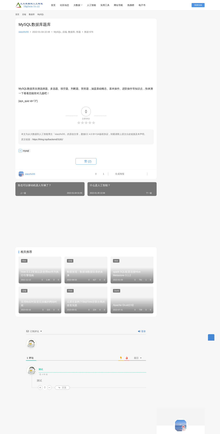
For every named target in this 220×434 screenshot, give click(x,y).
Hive (24, 261)
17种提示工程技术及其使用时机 (177, 104)
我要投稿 (198, 5)
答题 (78, 32)
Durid (114, 290)
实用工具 (105, 5)
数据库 (71, 32)
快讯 (48, 419)
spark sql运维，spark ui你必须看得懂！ (180, 109)
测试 (39, 368)
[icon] (201, 422)
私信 (188, 70)
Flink (69, 290)
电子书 (143, 5)
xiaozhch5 (24, 32)
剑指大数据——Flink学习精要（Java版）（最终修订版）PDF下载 (189, 227)
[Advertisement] (84, 60)
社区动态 (65, 5)
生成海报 (114, 174)
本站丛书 (59, 419)
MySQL (57, 32)
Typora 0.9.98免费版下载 (173, 198)
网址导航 (119, 5)
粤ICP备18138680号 (93, 424)
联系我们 (72, 419)
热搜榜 (131, 5)
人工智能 (92, 5)
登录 (140, 330)
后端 (64, 32)
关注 (173, 70)
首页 (54, 5)
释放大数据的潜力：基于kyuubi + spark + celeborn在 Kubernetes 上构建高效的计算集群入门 (181, 118)
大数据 (77, 5)
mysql (26, 150)
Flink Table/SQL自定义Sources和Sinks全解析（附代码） (188, 259)
